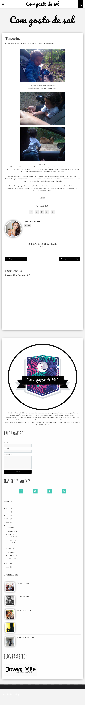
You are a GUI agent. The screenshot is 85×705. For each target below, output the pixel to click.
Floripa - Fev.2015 (23, 583)
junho (10, 534)
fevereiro (12, 555)
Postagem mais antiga (70, 259)
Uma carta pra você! (24, 610)
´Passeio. (12, 542)
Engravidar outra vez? (25, 596)
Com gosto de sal (42, 4)
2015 (8, 515)
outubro (11, 527)
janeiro (11, 559)
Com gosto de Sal (13, 43)
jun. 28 (12, 536)
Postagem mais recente (16, 259)
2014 (8, 519)
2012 (8, 525)
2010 (8, 567)
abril (10, 548)
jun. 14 (12, 540)
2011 (8, 563)
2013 (8, 522)
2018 (8, 508)
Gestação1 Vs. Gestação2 (25, 637)
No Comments (51, 43)
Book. (19, 624)
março (10, 552)
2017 (8, 512)
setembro (12, 531)
